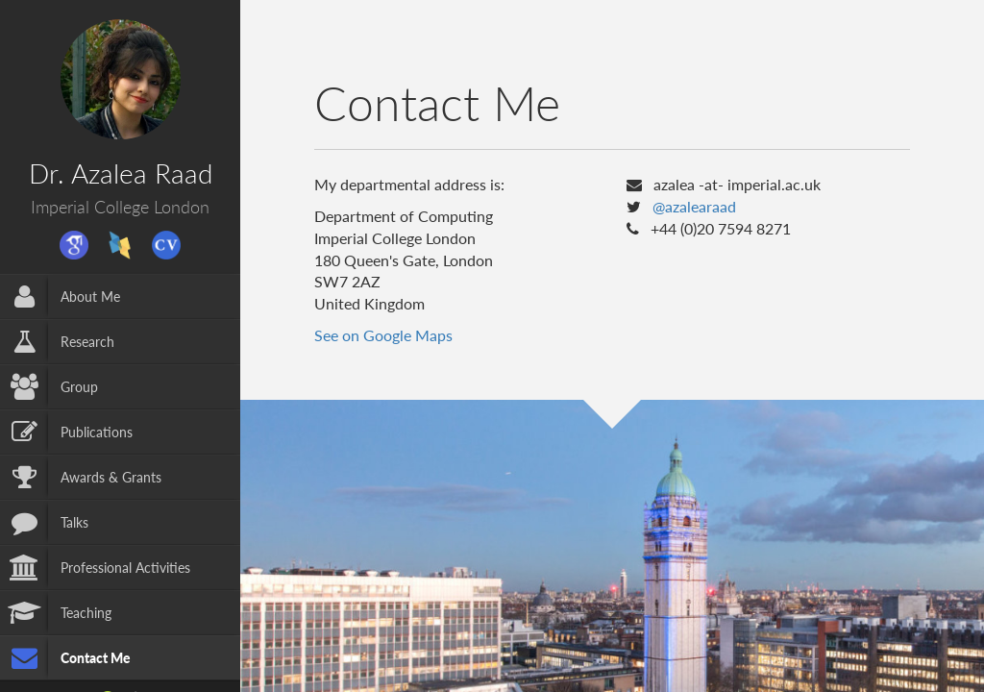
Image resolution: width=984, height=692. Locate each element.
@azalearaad (694, 206)
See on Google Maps (383, 335)
